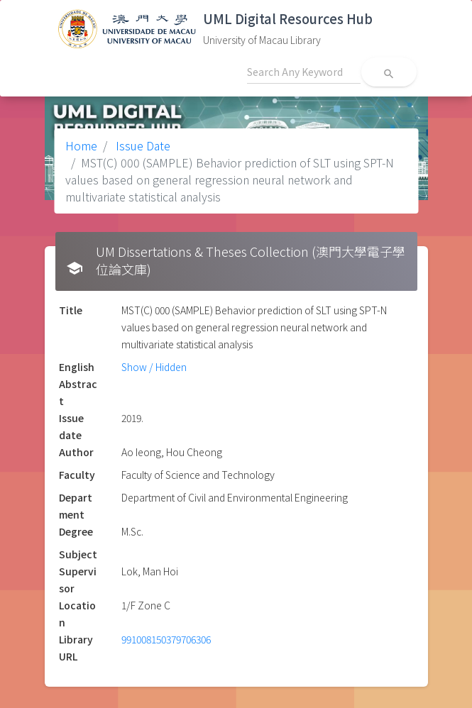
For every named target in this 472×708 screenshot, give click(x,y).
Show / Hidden (154, 367)
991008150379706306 (166, 639)
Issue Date (141, 145)
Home (81, 145)
